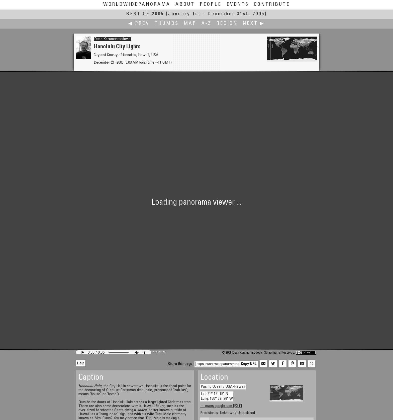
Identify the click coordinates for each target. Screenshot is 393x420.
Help (80, 363)
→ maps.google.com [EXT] (221, 406)
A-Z (207, 23)
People (211, 4)
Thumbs (167, 23)
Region (227, 23)
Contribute (272, 4)
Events (238, 4)
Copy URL (249, 364)
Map (190, 23)
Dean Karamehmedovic (112, 39)
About (185, 4)
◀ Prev (139, 23)
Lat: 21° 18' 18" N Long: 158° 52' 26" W (217, 396)
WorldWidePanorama (136, 4)
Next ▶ (254, 23)
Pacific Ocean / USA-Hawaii (223, 387)
